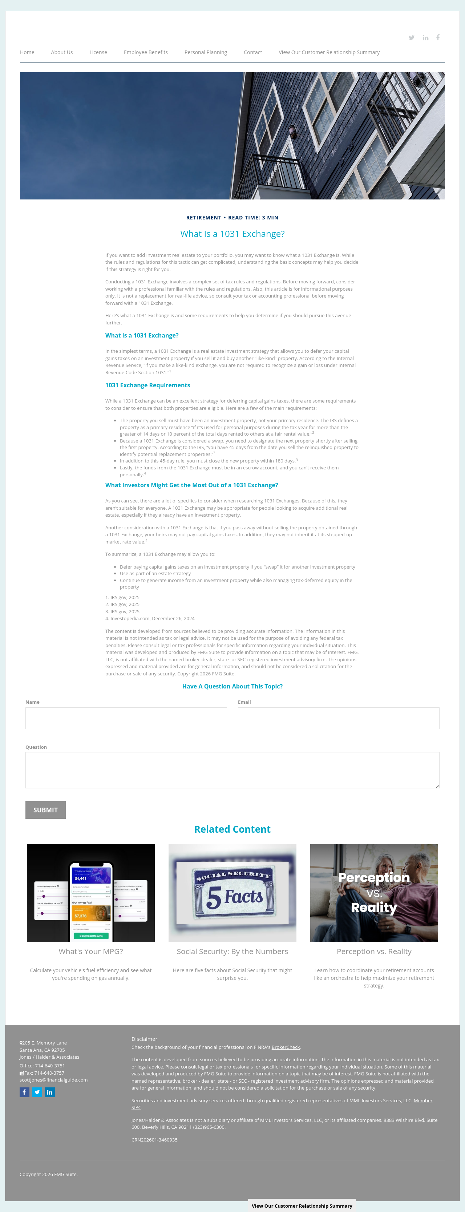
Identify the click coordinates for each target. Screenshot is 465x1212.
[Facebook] (438, 37)
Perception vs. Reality (374, 951)
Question (36, 747)
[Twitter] (412, 37)
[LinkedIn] (425, 37)
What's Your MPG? (91, 951)
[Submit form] (45, 810)
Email (244, 702)
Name (32, 702)
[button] (62, 52)
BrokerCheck (286, 1047)
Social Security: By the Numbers (232, 951)
